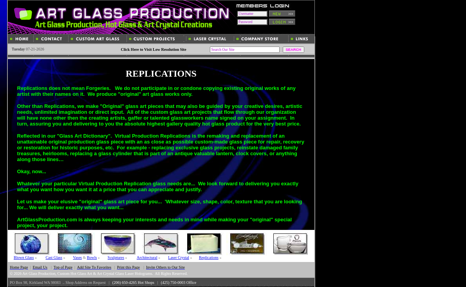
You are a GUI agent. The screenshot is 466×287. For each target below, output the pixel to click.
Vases (77, 257)
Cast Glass (53, 257)
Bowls (92, 257)
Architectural (147, 257)
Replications (209, 257)
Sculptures (116, 257)
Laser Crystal (178, 257)
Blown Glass (24, 257)
